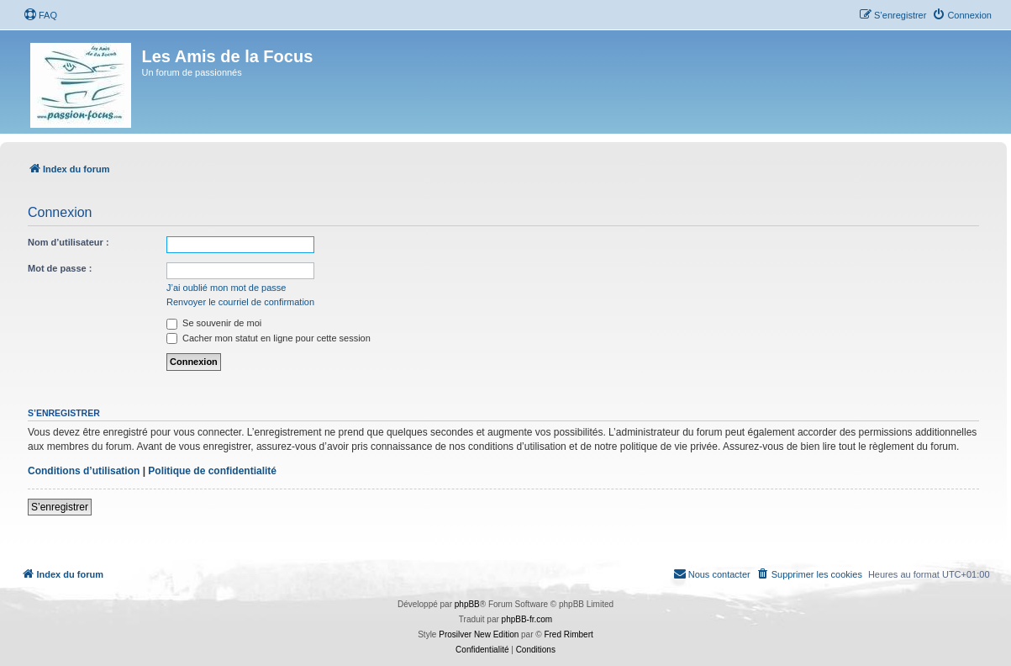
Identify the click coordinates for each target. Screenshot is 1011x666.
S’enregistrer (59, 507)
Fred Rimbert (568, 634)
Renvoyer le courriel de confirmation (240, 302)
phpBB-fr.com (527, 619)
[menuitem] (40, 15)
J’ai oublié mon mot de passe (226, 288)
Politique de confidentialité (212, 471)
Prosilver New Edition (479, 634)
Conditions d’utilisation (84, 471)
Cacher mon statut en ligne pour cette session (268, 338)
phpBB (467, 604)
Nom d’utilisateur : (68, 242)
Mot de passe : (60, 268)
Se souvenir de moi (213, 323)
